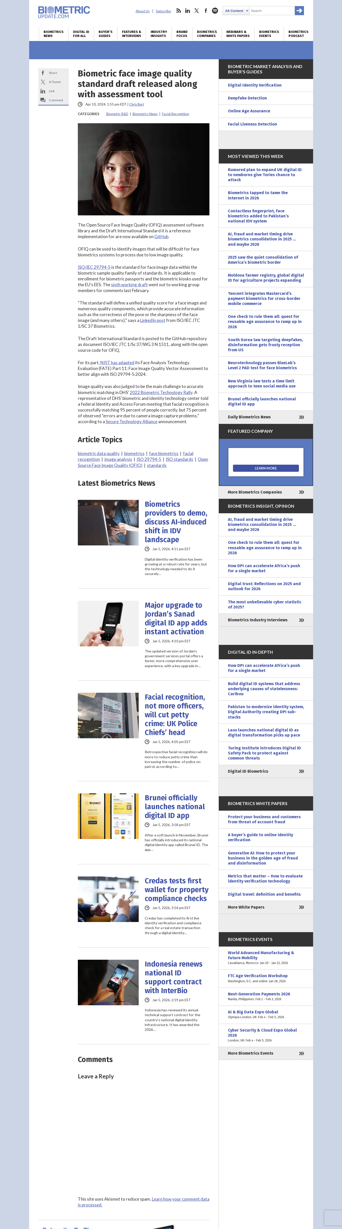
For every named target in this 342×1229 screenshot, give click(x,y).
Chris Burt (136, 104)
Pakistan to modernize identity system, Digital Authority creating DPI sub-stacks (266, 711)
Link (52, 91)
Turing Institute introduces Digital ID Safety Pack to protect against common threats (264, 753)
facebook (205, 10)
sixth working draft (129, 284)
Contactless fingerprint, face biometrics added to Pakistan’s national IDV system (258, 216)
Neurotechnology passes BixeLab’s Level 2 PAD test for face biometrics (262, 365)
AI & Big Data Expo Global (266, 1015)
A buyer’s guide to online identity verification (260, 837)
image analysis (118, 459)
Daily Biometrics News (249, 417)
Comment (56, 100)
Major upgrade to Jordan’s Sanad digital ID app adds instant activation (176, 618)
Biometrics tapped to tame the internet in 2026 (258, 195)
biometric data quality (99, 453)
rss (178, 10)
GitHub (161, 236)
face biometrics (163, 453)
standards (157, 465)
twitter (196, 10)
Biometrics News (54, 34)
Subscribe (163, 11)
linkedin (187, 10)
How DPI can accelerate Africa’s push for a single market (264, 568)
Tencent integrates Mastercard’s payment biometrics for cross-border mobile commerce (264, 298)
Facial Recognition (175, 114)
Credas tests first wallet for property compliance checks (177, 889)
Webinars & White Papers (238, 34)
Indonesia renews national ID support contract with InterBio (174, 977)
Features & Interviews (131, 34)
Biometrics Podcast (299, 34)
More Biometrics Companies (255, 492)
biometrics (134, 453)
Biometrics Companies (207, 34)
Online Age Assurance (249, 111)
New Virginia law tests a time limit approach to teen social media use (262, 383)
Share (53, 73)
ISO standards (179, 459)
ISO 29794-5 (149, 459)
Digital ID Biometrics (248, 771)
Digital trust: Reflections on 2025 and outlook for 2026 (264, 586)
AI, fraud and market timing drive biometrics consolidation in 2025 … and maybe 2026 (262, 239)
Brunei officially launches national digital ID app (175, 806)
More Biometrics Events (250, 1053)
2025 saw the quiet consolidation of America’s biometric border (263, 260)
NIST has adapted (117, 362)
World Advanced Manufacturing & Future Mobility (266, 958)
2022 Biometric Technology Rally (161, 392)
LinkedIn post (152, 320)
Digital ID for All (81, 34)
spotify (215, 10)
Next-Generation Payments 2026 (266, 997)
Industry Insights (159, 34)
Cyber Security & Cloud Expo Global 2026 (266, 1035)
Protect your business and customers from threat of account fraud (264, 819)
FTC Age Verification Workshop (266, 978)
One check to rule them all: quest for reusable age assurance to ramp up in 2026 (265, 321)
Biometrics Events (269, 34)
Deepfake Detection (247, 98)
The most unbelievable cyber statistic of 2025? (264, 604)
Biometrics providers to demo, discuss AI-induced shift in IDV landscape (176, 522)
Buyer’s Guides (106, 34)
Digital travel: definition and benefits (264, 894)
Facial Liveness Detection (252, 124)
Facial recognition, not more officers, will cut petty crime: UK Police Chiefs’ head (175, 715)
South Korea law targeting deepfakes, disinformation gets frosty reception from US (265, 344)
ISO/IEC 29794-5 (94, 267)
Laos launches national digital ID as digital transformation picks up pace (264, 733)
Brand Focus (182, 34)
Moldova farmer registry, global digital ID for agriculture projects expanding (266, 278)
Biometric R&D (117, 114)
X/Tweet (55, 82)
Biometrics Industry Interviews (257, 620)
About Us (143, 11)
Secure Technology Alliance (131, 421)
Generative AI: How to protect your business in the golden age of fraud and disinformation (263, 858)
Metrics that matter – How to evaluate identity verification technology (265, 879)
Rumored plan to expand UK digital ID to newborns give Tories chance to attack (265, 174)
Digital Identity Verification (255, 85)
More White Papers (246, 907)
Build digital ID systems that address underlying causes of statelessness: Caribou (264, 688)
